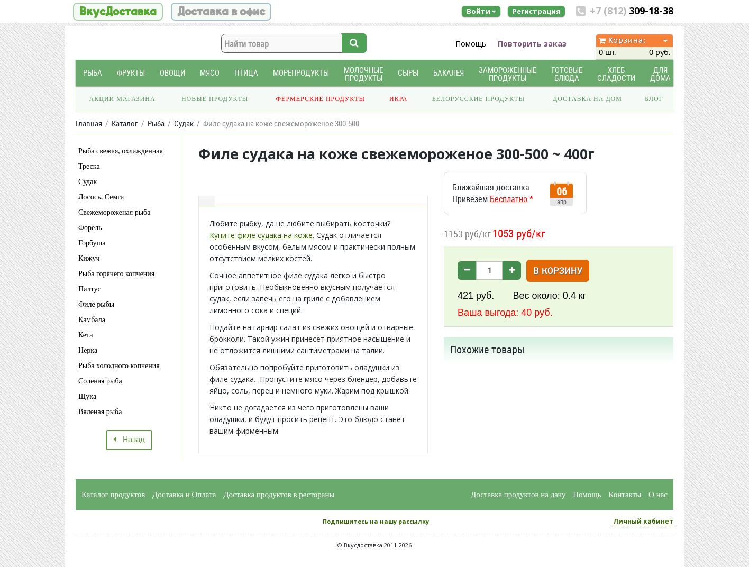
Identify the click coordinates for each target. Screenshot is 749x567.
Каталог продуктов (113, 494)
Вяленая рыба (100, 412)
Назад (129, 440)
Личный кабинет (643, 521)
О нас (658, 494)
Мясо (210, 73)
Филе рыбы (96, 304)
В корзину (557, 272)
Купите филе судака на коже (261, 235)
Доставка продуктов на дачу (518, 494)
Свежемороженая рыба (114, 212)
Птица (246, 73)
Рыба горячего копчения (116, 274)
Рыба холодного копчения (119, 366)
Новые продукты (214, 99)
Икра (398, 99)
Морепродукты (301, 73)
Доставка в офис (221, 11)
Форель (90, 228)
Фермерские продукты (321, 99)
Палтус (89, 289)
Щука (87, 396)
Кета (85, 335)
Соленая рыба (100, 381)
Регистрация (536, 11)
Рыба (92, 73)
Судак (87, 182)
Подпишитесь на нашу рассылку (376, 521)
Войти (481, 11)
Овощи (172, 73)
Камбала (91, 320)
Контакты (624, 494)
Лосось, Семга (101, 197)
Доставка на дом (587, 99)
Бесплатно (508, 199)
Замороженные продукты (507, 74)
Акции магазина (122, 99)
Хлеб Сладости (616, 74)
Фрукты (131, 73)
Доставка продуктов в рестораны (278, 494)
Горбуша (91, 243)
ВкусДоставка (118, 11)
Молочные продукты (363, 74)
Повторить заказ (532, 44)
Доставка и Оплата (184, 494)
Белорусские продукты (478, 99)
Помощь (470, 44)
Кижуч (89, 258)
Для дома (660, 74)
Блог (654, 99)
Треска (89, 166)
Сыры (408, 73)
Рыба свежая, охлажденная (120, 151)
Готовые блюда (566, 74)
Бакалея (448, 73)
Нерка (87, 350)
